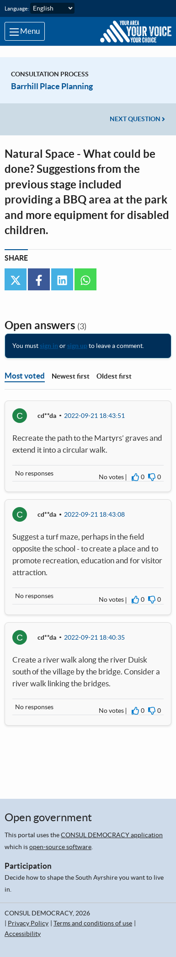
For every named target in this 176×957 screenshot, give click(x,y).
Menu (25, 31)
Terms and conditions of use (92, 923)
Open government (48, 817)
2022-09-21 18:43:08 (94, 514)
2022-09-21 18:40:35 (94, 637)
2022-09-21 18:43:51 (94, 415)
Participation (28, 865)
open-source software (60, 846)
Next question (137, 119)
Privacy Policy (28, 923)
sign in (49, 345)
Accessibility (23, 933)
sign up (77, 345)
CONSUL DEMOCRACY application (112, 835)
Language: (17, 8)
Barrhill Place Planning (52, 86)
